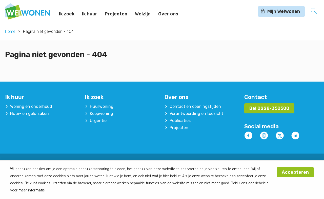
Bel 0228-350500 (269, 108)
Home (10, 31)
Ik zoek (66, 14)
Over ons (168, 14)
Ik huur (89, 14)
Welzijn (143, 14)
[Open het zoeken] (314, 11)
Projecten (116, 14)
